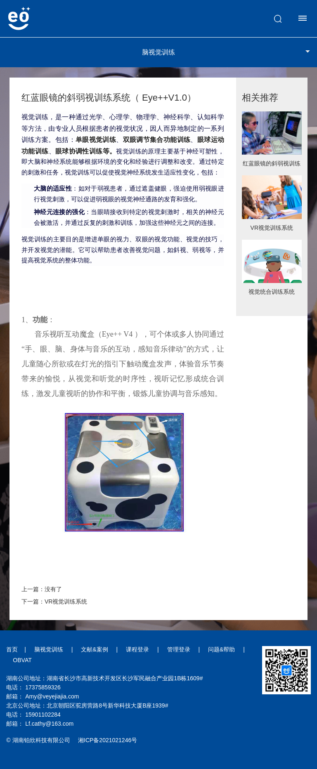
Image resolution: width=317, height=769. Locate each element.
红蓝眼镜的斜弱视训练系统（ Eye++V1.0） (271, 166)
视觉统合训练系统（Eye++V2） (271, 294)
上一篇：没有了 (41, 589)
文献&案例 (94, 649)
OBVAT (22, 660)
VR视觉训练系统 (272, 227)
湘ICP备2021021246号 (107, 740)
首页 (12, 649)
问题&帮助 (221, 649)
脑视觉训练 (48, 649)
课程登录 (137, 649)
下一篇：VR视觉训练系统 (54, 601)
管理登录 (178, 649)
